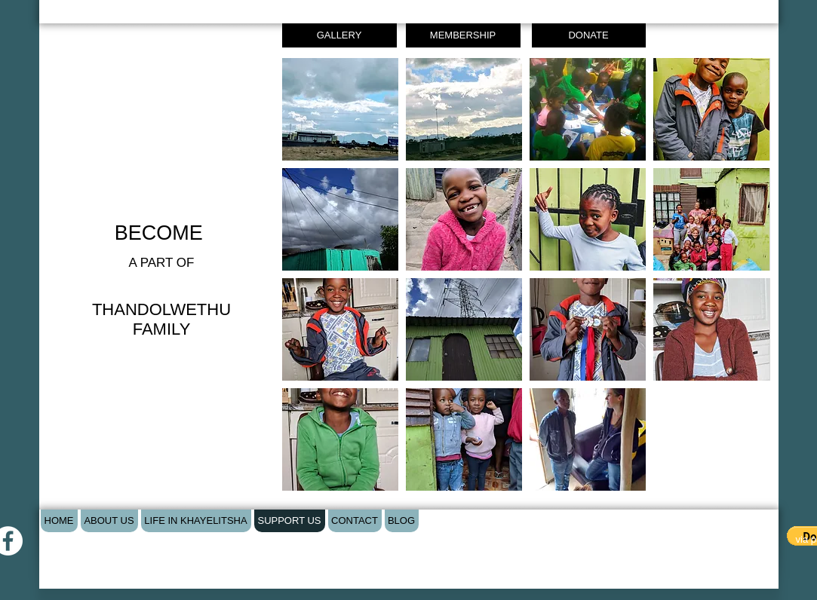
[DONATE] (589, 35)
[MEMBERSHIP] (463, 35)
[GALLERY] (339, 35)
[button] (340, 109)
